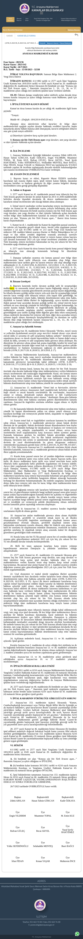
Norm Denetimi (10, 19)
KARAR (10, 35)
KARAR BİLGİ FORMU (26, 35)
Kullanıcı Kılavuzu (73, 30)
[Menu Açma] (41, 13)
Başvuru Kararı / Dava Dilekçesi (59, 43)
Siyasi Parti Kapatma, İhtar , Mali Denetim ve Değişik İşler (43, 19)
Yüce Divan (27, 19)
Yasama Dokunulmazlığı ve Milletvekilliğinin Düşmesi (68, 19)
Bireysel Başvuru (19, 19)
